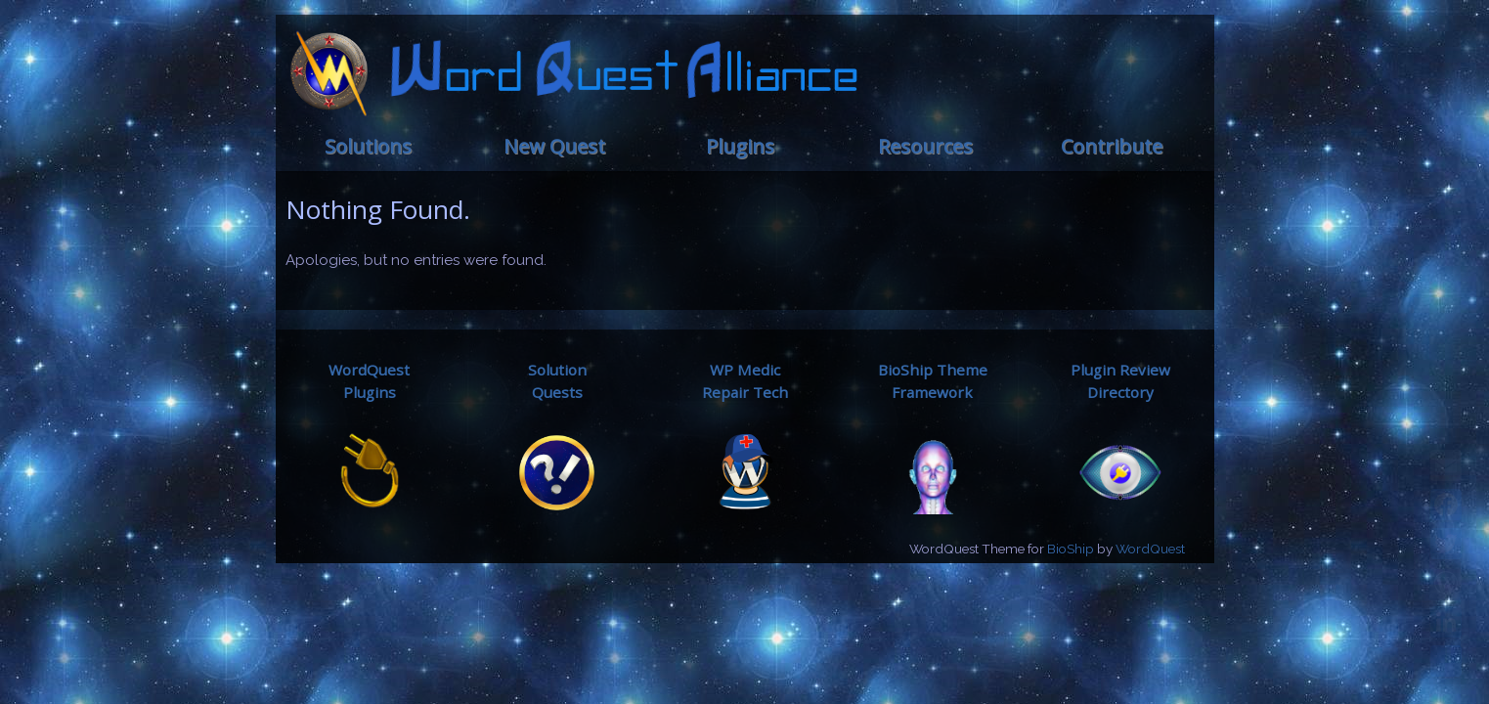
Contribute (1111, 146)
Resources (925, 146)
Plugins (740, 146)
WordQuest (1150, 548)
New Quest (554, 146)
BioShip (1070, 548)
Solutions (368, 146)
